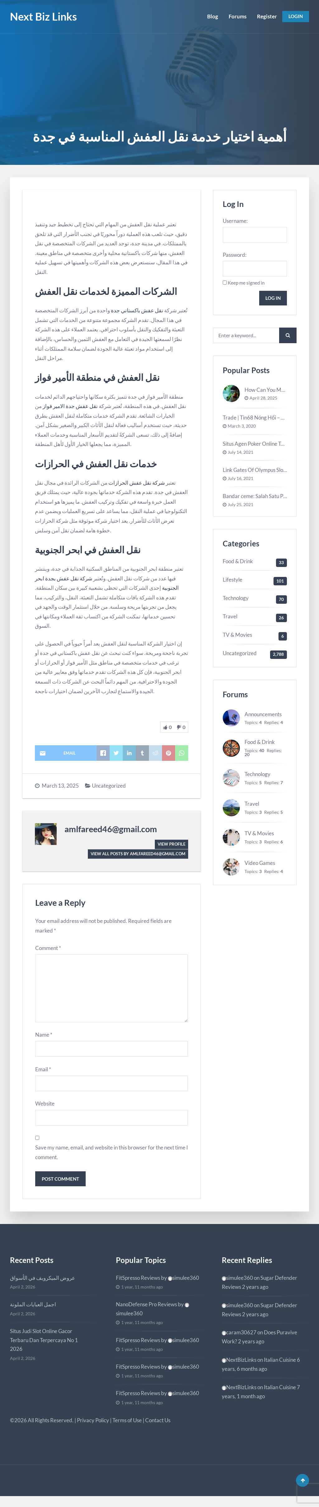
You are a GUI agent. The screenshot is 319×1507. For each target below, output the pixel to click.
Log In (272, 300)
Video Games (260, 866)
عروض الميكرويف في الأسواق (42, 1286)
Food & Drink (238, 565)
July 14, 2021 (240, 456)
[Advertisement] (159, 80)
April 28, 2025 (263, 401)
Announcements (263, 718)
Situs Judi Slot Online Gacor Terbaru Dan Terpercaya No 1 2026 (44, 1349)
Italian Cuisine (280, 1368)
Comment (48, 949)
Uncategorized (109, 785)
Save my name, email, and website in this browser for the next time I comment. (111, 1160)
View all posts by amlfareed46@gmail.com (134, 854)
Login (294, 16)
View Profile (170, 844)
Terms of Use (127, 1429)
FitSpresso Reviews (138, 1286)
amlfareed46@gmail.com (110, 829)
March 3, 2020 (242, 429)
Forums (235, 16)
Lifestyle (232, 583)
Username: (235, 221)
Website (45, 1110)
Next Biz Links (43, 16)
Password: (234, 255)
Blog (210, 16)
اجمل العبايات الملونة (33, 1313)
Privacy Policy (93, 1429)
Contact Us (157, 1429)
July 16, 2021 (240, 482)
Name (43, 1040)
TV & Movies (237, 638)
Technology (236, 601)
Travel (230, 620)
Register (265, 16)
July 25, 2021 (240, 508)
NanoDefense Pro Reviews (146, 1313)
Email (43, 1075)
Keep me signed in (246, 284)
